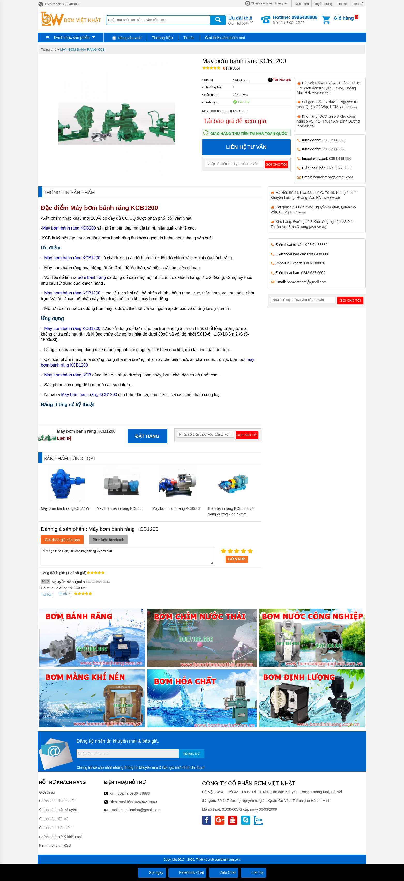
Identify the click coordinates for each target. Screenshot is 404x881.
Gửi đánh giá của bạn (62, 540)
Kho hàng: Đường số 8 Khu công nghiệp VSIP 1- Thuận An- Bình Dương (328, 120)
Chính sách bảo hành (56, 828)
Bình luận (231, 68)
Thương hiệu (162, 38)
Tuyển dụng (323, 4)
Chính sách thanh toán (57, 801)
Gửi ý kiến (237, 559)
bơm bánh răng (92, 277)
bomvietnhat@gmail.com (333, 177)
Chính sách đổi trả (54, 819)
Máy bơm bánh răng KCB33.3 (176, 508)
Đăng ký (191, 754)
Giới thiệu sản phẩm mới (225, 38)
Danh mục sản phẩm (72, 37)
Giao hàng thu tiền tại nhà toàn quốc (248, 134)
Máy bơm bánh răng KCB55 (118, 508)
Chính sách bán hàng (267, 3)
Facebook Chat (187, 872)
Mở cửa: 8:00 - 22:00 (295, 20)
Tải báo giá (279, 79)
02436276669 (146, 802)
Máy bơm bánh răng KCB (67, 375)
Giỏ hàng (344, 18)
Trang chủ (48, 49)
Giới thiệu (301, 4)
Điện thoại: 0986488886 (59, 4)
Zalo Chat (224, 872)
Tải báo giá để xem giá (234, 120)
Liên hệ (358, 4)
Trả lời (46, 594)
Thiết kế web (205, 859)
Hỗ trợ (342, 4)
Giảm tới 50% (240, 20)
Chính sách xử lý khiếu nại (60, 837)
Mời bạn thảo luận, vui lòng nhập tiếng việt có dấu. (127, 556)
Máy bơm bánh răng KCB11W (65, 508)
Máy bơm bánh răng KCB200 (69, 228)
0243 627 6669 (339, 168)
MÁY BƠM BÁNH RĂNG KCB (82, 49)
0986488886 (140, 793)
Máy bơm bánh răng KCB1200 (115, 207)
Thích (60, 594)
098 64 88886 (333, 140)
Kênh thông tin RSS (55, 845)
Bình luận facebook (108, 540)
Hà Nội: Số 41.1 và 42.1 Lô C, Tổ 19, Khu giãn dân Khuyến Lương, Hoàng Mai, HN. (329, 87)
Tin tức (188, 38)
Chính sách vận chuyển (58, 810)
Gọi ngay (151, 872)
